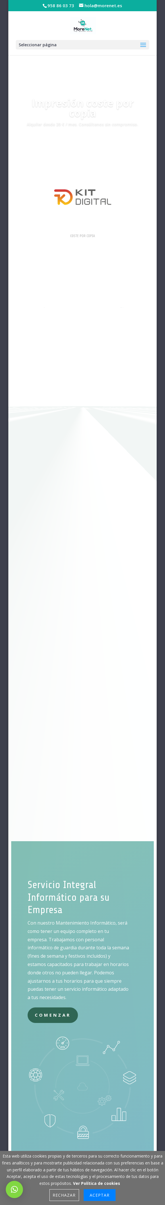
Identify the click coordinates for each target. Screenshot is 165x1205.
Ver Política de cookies (96, 1183)
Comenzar (53, 1015)
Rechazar (64, 1195)
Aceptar (100, 1195)
